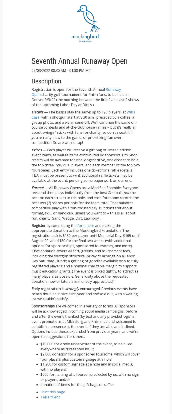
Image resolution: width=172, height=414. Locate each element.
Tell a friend (50, 397)
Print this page (52, 392)
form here (85, 225)
